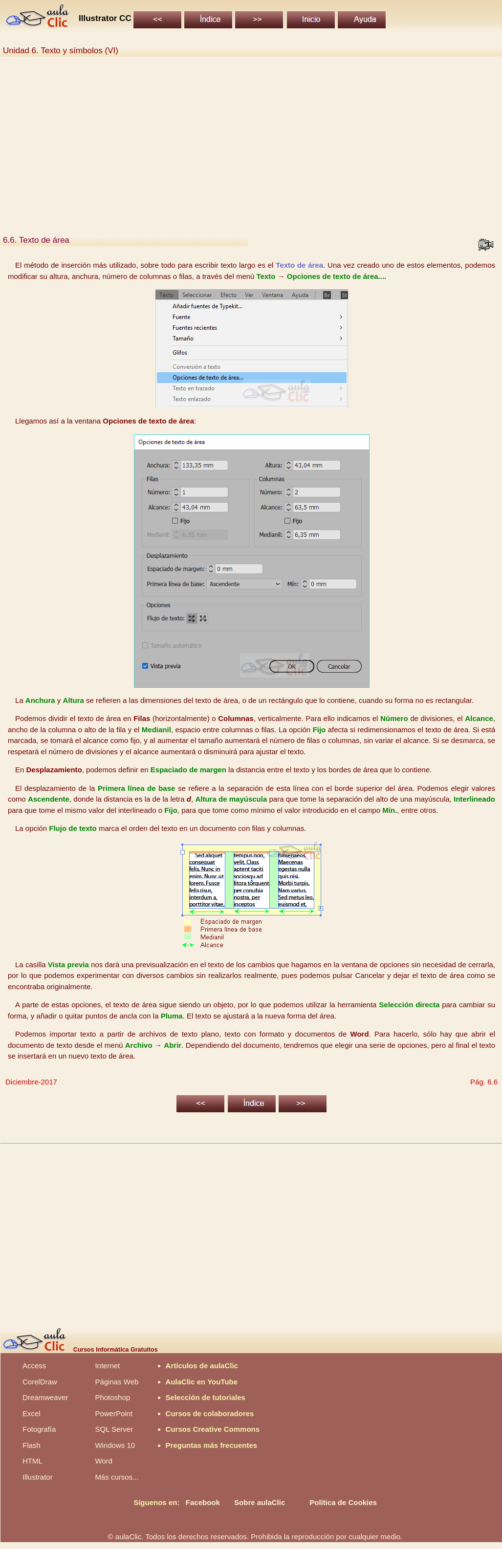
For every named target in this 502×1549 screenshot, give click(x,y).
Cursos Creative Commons (213, 1429)
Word (103, 1461)
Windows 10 (115, 1445)
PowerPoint (113, 1413)
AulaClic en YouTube (202, 1382)
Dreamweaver (45, 1397)
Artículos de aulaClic (202, 1365)
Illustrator (37, 1477)
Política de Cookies (343, 1502)
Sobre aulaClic (259, 1502)
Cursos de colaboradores (210, 1413)
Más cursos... (116, 1477)
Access (34, 1365)
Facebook (203, 1502)
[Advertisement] (251, 145)
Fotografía (39, 1429)
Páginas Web (116, 1382)
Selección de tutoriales (205, 1397)
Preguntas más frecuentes (212, 1445)
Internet (107, 1365)
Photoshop (112, 1397)
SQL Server (114, 1429)
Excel (31, 1413)
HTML (32, 1461)
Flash (31, 1445)
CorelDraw (39, 1382)
